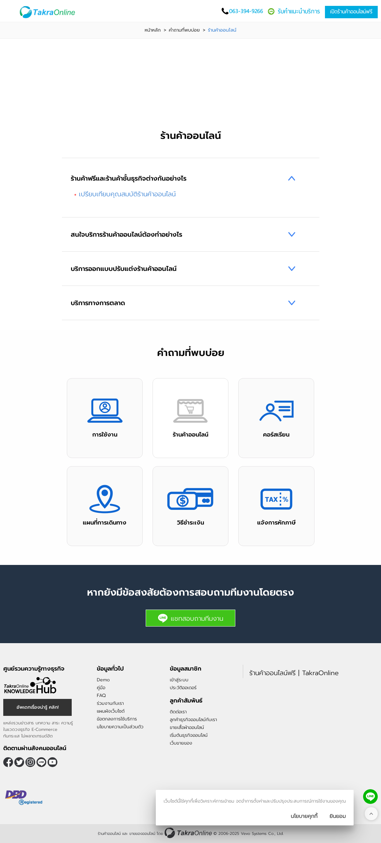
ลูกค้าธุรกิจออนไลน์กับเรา (193, 719)
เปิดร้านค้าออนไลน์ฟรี (351, 11)
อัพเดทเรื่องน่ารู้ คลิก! (38, 707)
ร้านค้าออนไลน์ (109, 833)
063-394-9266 (246, 11)
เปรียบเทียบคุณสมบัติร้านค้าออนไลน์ (127, 194)
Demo (103, 679)
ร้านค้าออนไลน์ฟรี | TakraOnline (294, 673)
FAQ (101, 695)
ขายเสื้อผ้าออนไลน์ (187, 727)
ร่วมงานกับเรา (110, 703)
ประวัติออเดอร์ (183, 687)
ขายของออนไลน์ (142, 833)
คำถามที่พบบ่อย (184, 30)
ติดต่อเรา (178, 711)
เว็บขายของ (181, 743)
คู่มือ (101, 687)
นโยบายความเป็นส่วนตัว (120, 726)
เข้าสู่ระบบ (179, 679)
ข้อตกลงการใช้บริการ (117, 719)
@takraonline (41, 762)
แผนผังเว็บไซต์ (111, 711)
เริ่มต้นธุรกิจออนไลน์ (189, 735)
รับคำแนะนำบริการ (299, 11)
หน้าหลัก (153, 30)
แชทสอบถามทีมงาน (190, 618)
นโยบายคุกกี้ (304, 816)
